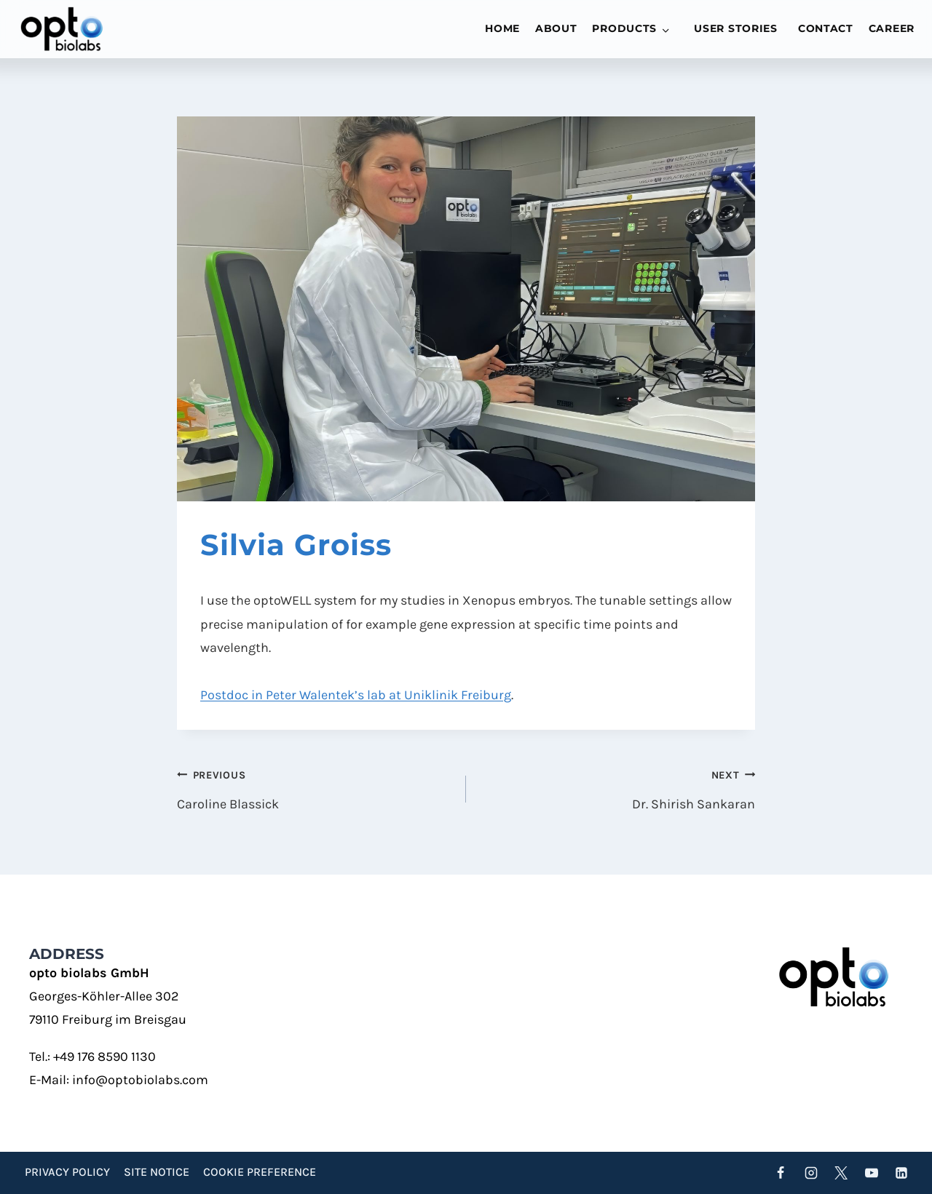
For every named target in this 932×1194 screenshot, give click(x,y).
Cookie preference (259, 1172)
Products (624, 28)
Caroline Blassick (315, 787)
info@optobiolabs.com (140, 1080)
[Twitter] (841, 1173)
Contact (825, 28)
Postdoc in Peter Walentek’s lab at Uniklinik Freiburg (355, 695)
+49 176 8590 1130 (104, 1056)
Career (892, 28)
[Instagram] (811, 1173)
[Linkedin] (901, 1173)
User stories (736, 28)
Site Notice (156, 1172)
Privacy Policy (67, 1172)
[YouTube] (871, 1173)
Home (502, 28)
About (556, 28)
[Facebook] (780, 1173)
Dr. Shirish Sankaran (617, 787)
